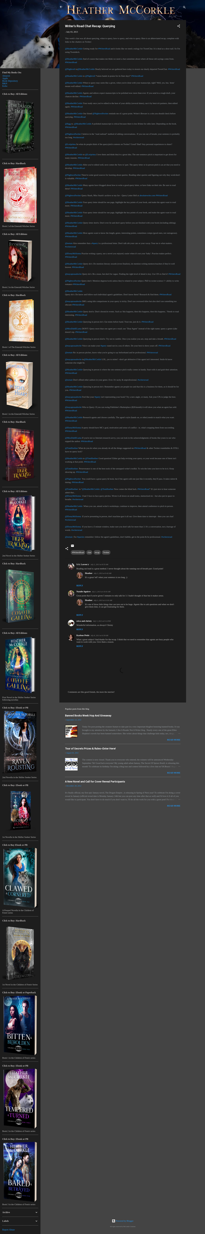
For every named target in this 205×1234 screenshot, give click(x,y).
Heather (88, 573)
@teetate (69, 243)
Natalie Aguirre (83, 591)
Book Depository (10, 81)
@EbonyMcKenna (73, 253)
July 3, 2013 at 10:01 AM (101, 592)
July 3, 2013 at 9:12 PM (102, 621)
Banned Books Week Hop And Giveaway (88, 715)
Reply (79, 586)
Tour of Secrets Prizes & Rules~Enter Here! (90, 748)
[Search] (184, 7)
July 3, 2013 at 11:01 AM (103, 600)
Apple (5, 78)
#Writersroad (152, 352)
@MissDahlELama (73, 328)
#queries (80, 537)
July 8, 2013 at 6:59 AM (99, 635)
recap (97, 552)
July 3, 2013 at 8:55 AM (99, 564)
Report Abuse (8, 1229)
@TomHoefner (71, 448)
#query (95, 243)
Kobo (4, 86)
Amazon (6, 76)
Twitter (106, 552)
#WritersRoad (104, 49)
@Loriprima (70, 144)
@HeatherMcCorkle (73, 49)
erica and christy (84, 621)
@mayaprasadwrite (73, 274)
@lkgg (68, 124)
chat (89, 552)
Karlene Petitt (82, 635)
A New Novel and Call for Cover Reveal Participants (95, 781)
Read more (173, 740)
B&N (4, 83)
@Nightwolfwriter (100, 113)
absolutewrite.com (147, 195)
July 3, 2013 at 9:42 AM (102, 573)
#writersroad (78, 137)
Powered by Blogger (122, 1221)
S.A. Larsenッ (82, 564)
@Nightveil (70, 69)
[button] (178, 26)
